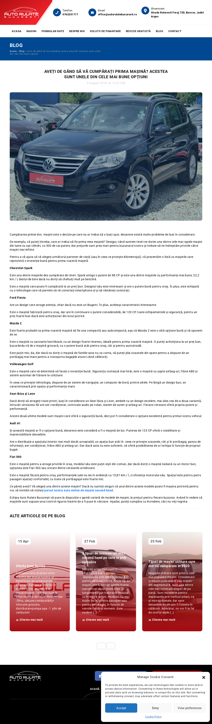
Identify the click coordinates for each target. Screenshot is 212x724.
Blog (159, 31)
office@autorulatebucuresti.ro (117, 14)
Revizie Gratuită (138, 31)
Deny (155, 708)
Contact (175, 31)
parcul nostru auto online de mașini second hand (78, 490)
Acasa (17, 31)
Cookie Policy (153, 716)
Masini (31, 31)
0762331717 (70, 14)
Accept (121, 708)
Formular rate (53, 31)
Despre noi (77, 31)
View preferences (190, 708)
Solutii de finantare (105, 31)
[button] (204, 677)
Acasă (95, 688)
